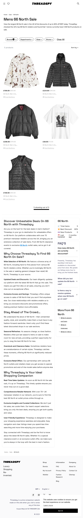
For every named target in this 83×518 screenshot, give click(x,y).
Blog (57, 481)
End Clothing (10, 97)
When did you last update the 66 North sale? (66, 281)
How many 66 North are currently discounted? (66, 251)
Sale (10, 15)
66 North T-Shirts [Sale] (66, 332)
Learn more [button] (48, 505)
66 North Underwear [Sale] (64, 326)
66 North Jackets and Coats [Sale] (66, 319)
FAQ (57, 466)
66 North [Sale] (16, 15)
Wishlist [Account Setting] (45, 475)
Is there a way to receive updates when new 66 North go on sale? (66, 294)
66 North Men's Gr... (10, 94)
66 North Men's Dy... (10, 145)
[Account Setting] (8, 3)
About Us (72, 466)
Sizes (38, 39)
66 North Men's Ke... (50, 94)
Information (60, 462)
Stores (48, 39)
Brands (11, 39)
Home (5, 15)
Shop (45, 462)
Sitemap (72, 475)
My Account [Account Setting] (47, 470)
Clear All (61, 39)
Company (72, 462)
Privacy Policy (61, 470)
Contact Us (73, 470)
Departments (25, 39)
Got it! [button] (60, 511)
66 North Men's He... (50, 145)
